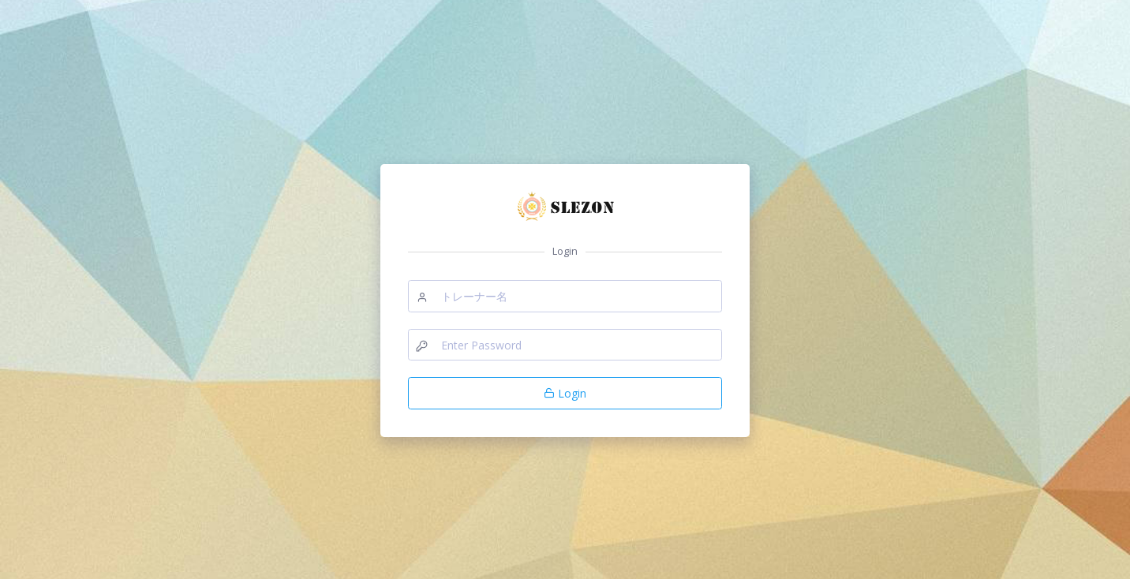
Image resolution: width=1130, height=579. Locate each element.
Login (565, 393)
